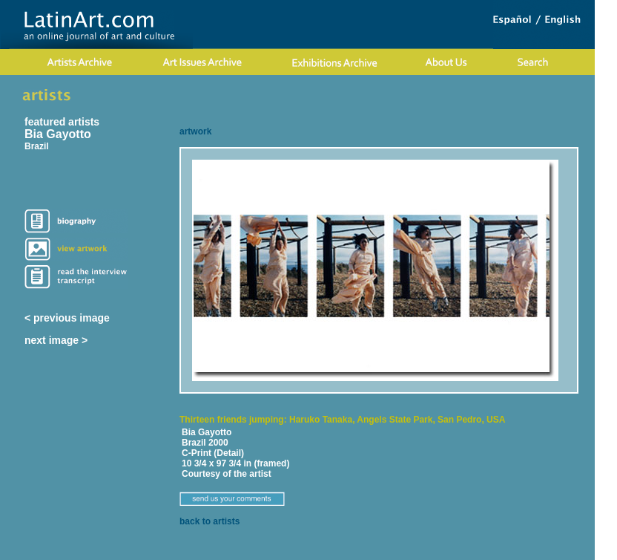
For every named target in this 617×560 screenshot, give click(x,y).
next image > (56, 340)
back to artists (209, 521)
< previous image (67, 318)
